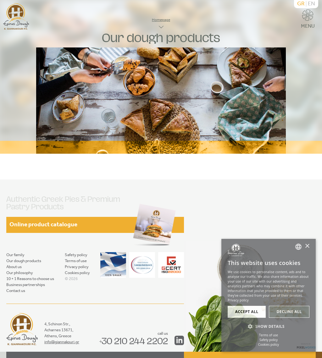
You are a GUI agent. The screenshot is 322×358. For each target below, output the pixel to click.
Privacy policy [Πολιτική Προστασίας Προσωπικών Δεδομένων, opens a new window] (238, 300)
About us (14, 267)
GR (301, 4)
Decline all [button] (289, 311)
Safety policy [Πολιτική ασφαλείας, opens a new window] (268, 340)
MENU (308, 19)
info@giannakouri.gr (61, 342)
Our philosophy (19, 273)
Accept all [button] (246, 311)
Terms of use (76, 261)
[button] (268, 326)
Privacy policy (77, 267)
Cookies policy (77, 273)
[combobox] (298, 247)
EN (311, 4)
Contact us (15, 291)
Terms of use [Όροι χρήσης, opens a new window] (268, 335)
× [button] (307, 246)
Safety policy (76, 255)
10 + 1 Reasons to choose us (30, 279)
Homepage (161, 20)
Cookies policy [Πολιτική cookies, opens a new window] (268, 344)
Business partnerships (25, 285)
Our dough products (23, 261)
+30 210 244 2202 (133, 341)
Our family (15, 255)
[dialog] (268, 295)
